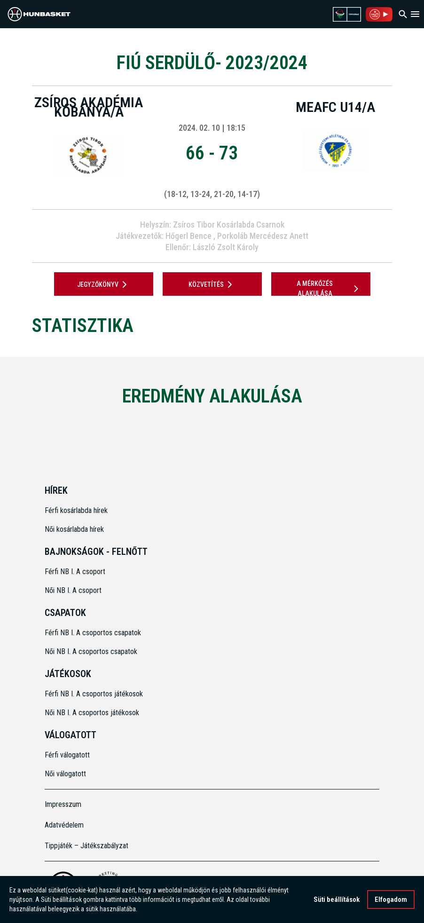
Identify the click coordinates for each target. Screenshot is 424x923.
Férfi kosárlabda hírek (76, 510)
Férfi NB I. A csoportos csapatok (94, 632)
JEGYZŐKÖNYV (103, 284)
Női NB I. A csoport (73, 590)
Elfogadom (391, 899)
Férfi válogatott (67, 754)
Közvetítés (212, 284)
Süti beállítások (337, 899)
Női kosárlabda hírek (74, 529)
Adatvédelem (64, 824)
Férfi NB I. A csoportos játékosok (94, 693)
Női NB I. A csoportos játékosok (92, 712)
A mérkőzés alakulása (329, 288)
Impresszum (63, 804)
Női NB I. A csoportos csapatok (92, 651)
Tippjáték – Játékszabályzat (86, 845)
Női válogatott (65, 773)
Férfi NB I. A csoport (75, 571)
